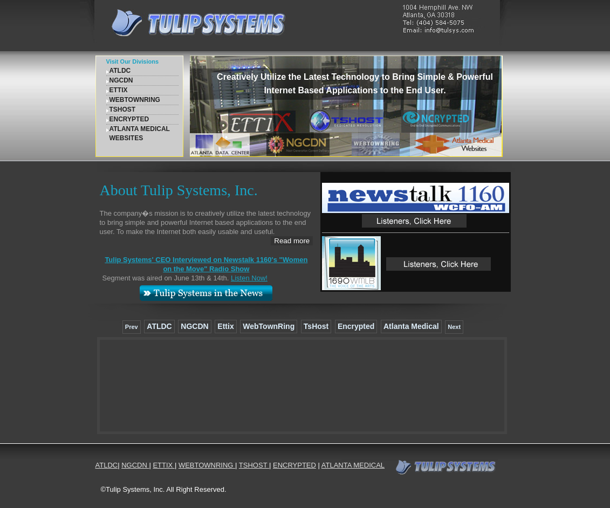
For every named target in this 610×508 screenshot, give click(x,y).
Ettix (225, 326)
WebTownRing (268, 326)
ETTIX (118, 90)
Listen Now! (249, 278)
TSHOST (122, 109)
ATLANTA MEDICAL (353, 465)
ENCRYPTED (129, 119)
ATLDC (120, 70)
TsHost (316, 326)
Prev (131, 327)
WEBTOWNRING (134, 100)
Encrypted (356, 326)
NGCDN (121, 80)
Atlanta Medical (411, 326)
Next (454, 327)
